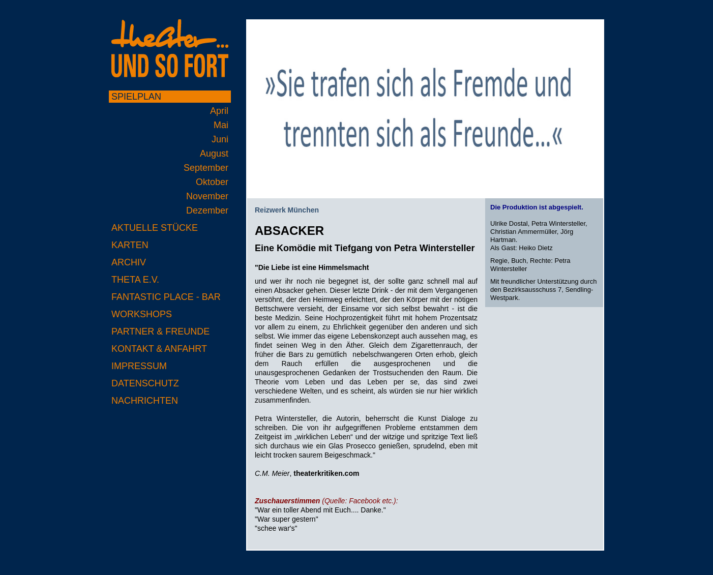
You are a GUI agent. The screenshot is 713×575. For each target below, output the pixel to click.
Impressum (139, 366)
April (219, 111)
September (206, 168)
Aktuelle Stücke (154, 228)
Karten (129, 245)
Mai (221, 125)
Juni (220, 139)
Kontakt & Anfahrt (159, 349)
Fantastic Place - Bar (166, 297)
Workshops (141, 314)
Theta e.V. (135, 280)
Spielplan (136, 97)
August (214, 153)
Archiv (128, 262)
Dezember (207, 210)
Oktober (212, 182)
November (207, 196)
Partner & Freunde (160, 331)
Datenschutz (145, 383)
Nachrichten (144, 401)
